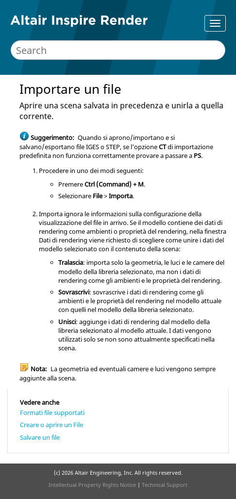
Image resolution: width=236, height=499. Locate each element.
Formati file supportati (52, 412)
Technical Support (164, 484)
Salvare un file (40, 437)
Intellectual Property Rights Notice (92, 484)
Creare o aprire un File (51, 424)
